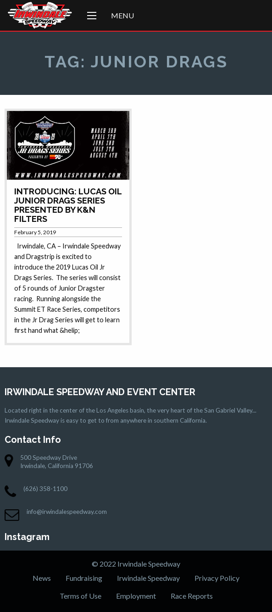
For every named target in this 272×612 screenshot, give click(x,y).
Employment (136, 595)
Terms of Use (80, 595)
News (42, 577)
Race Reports (192, 595)
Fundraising (84, 577)
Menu (122, 15)
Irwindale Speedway (148, 577)
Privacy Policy (216, 577)
